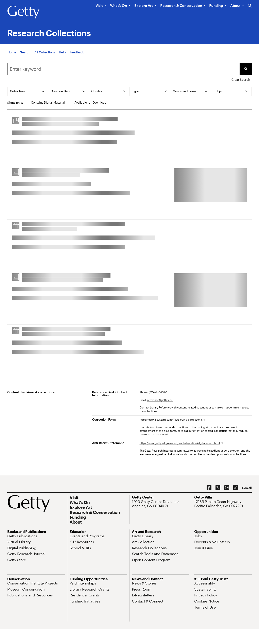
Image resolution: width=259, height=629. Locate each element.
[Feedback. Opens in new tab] (77, 52)
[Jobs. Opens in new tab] (198, 536)
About (235, 5)
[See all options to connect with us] (247, 487)
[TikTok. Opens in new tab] (235, 487)
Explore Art (143, 5)
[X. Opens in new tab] (217, 487)
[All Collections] (44, 52)
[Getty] (23, 12)
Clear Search (240, 79)
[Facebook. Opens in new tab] (209, 487)
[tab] (27, 91)
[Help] (62, 52)
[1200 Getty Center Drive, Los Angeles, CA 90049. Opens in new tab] (160, 504)
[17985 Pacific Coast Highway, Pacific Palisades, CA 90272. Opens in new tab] (223, 504)
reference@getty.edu (160, 400)
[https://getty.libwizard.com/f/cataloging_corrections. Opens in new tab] (172, 420)
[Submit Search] (246, 69)
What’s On (118, 5)
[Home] (11, 52)
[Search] (25, 52)
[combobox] (123, 69)
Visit (99, 5)
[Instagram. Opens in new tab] (226, 487)
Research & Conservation (181, 5)
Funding (216, 5)
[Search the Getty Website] (250, 6)
